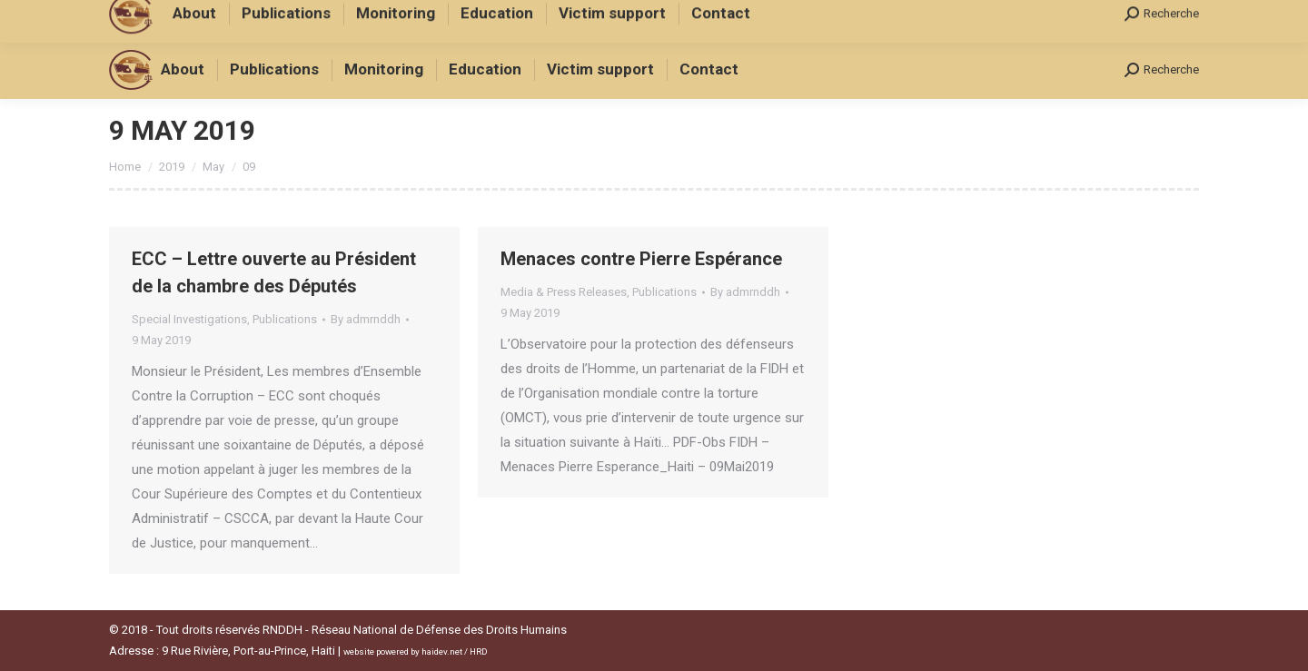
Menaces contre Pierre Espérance (641, 259)
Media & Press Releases (563, 292)
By (366, 319)
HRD (479, 651)
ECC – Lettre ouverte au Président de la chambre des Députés (274, 272)
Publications (285, 319)
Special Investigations (189, 319)
